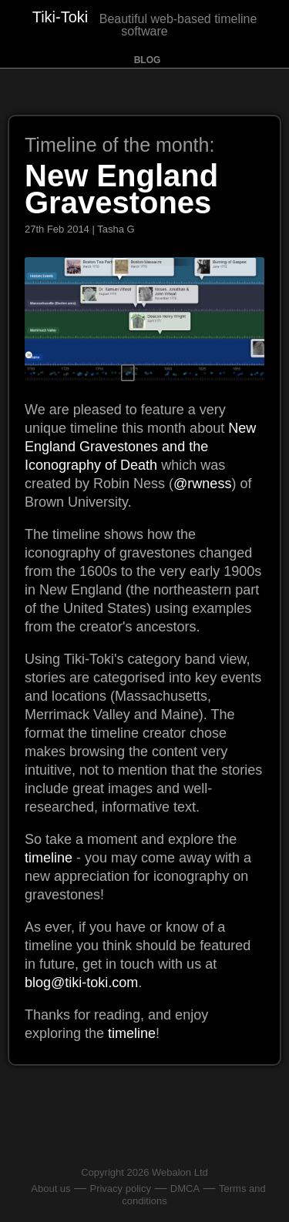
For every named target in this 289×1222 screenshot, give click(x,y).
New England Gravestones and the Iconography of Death (140, 446)
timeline (48, 857)
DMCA (185, 1188)
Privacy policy (119, 1188)
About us (50, 1188)
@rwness (202, 483)
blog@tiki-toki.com (81, 982)
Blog (147, 60)
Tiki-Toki (60, 17)
